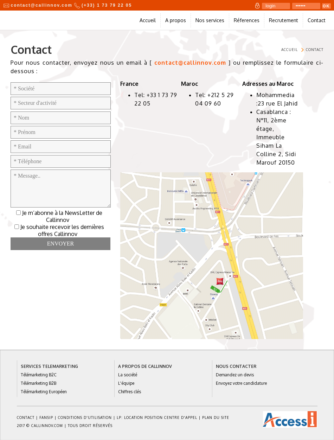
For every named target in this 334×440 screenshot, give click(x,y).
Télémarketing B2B (38, 383)
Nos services (209, 20)
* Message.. (61, 189)
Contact (317, 20)
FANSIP (46, 417)
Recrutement (283, 20)
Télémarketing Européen (44, 391)
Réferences (246, 20)
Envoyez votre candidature (241, 383)
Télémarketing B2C (39, 374)
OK (326, 6)
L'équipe (126, 383)
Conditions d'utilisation (85, 417)
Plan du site (215, 417)
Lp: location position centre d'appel (157, 417)
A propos (175, 20)
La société (127, 374)
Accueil (148, 20)
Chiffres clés (129, 391)
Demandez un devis (235, 374)
